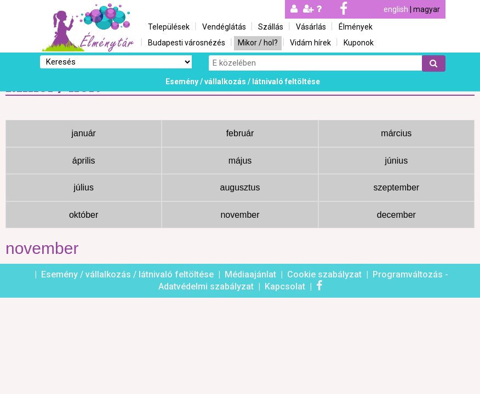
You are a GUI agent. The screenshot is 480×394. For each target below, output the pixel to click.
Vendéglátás (224, 26)
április (83, 160)
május (240, 160)
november (239, 214)
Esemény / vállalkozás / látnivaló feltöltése (242, 81)
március (396, 133)
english (396, 9)
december (396, 214)
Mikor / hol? (258, 42)
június (396, 160)
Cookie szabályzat (325, 274)
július (83, 187)
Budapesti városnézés (186, 42)
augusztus (240, 187)
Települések (169, 26)
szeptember (397, 187)
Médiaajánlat (251, 274)
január (83, 133)
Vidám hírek (310, 42)
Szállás (270, 26)
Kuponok (359, 42)
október (83, 214)
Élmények (356, 26)
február (240, 133)
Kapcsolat (286, 286)
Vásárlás (311, 26)
